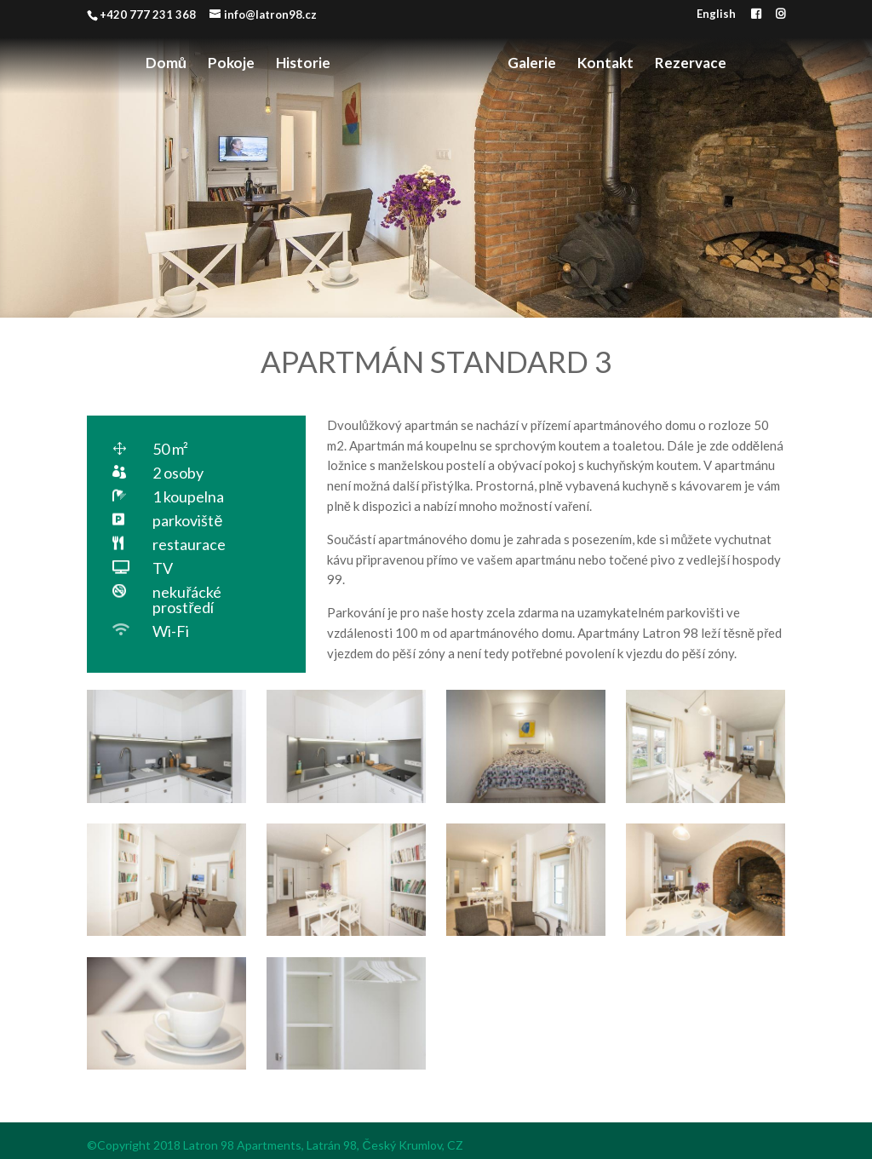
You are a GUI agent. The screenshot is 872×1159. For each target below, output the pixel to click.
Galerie (532, 64)
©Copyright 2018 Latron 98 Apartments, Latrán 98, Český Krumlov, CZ (274, 1145)
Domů (166, 64)
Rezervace (690, 64)
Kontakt (605, 64)
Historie (303, 64)
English (716, 14)
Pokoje (231, 64)
